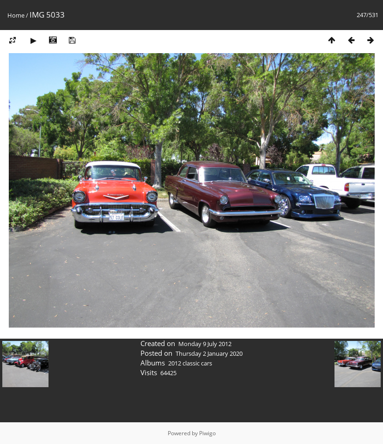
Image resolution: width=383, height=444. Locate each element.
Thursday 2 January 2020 (209, 353)
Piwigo (207, 433)
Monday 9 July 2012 (204, 344)
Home (15, 15)
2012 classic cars (190, 363)
